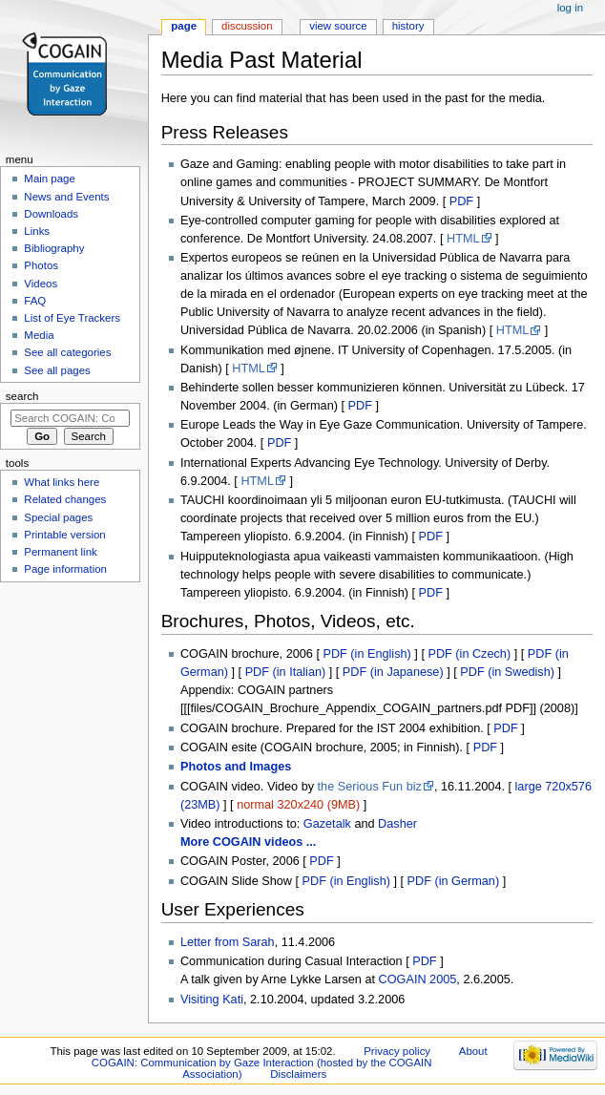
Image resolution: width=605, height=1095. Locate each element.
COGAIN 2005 (418, 979)
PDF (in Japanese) (393, 672)
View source (337, 26)
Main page (49, 178)
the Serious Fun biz (370, 786)
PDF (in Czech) (469, 654)
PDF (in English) (366, 654)
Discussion (246, 26)
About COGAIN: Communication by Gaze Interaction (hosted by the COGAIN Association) (290, 1062)
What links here (61, 482)
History (408, 26)
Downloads (51, 214)
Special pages (58, 517)
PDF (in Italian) (285, 672)
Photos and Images (235, 766)
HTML (463, 238)
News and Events (66, 196)
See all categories (67, 352)
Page (184, 26)
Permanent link (60, 552)
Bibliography (54, 248)
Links (37, 231)
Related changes (65, 499)
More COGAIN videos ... (248, 842)
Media (38, 335)
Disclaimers (298, 1074)
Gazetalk (327, 824)
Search (22, 396)
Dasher (397, 824)
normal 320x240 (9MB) (298, 804)
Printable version (64, 534)
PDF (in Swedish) (507, 672)
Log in (570, 7)
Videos (40, 283)
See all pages (57, 370)
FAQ (35, 300)
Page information (65, 569)
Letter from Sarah (227, 942)
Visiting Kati (211, 999)
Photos (41, 265)
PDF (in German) (453, 881)
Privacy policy (397, 1051)
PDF (461, 201)
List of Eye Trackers (72, 318)
